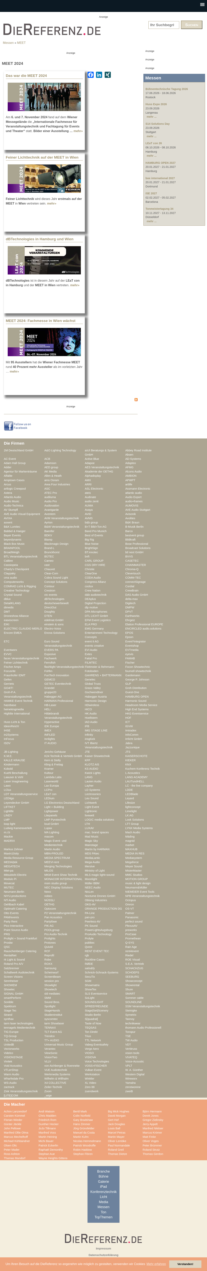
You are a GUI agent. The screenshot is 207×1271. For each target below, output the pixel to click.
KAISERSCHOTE (136, 756)
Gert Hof (113, 1119)
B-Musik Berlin (134, 526)
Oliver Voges (151, 1141)
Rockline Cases (94, 959)
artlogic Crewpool (15, 488)
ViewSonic (50, 1053)
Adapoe (90, 463)
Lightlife (9, 811)
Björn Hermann (152, 1111)
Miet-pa (8, 870)
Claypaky (10, 573)
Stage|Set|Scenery (96, 1010)
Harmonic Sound (135, 700)
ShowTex (90, 989)
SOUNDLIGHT (94, 1002)
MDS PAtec (92, 853)
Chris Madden (47, 1115)
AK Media (50, 471)
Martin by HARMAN (97, 849)
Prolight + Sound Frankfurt (20, 938)
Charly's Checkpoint (16, 569)
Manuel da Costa (84, 1132)
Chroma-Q (132, 569)
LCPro (48, 789)
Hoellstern (91, 717)
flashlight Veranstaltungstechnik (64, 666)
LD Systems (92, 789)
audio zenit (91, 501)
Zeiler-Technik (53, 1087)
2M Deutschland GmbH (18, 450)
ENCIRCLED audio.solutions (143, 628)
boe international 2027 (160, 178)
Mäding (130, 836)
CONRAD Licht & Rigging (20, 586)
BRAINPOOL (12, 548)
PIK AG (49, 925)
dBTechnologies (54, 599)
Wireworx (131, 1078)
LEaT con (50, 794)
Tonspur (130, 1031)
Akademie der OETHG (99, 471)
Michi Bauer (46, 1141)
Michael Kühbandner (17, 1141)
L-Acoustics (132, 772)
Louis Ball (114, 1128)
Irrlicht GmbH (133, 738)
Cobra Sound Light (56, 577)
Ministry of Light (95, 870)
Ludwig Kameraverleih (18, 828)
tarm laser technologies (18, 1023)
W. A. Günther (134, 1069)
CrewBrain (132, 590)
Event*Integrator (135, 641)
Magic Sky (91, 840)
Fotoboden (91, 671)
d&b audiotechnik (96, 594)
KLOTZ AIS (92, 764)
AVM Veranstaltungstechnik (61, 518)
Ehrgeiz (130, 620)
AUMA (89, 505)
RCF (47, 951)
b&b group (91, 522)
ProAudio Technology (98, 934)
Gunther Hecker (49, 1124)
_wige (48, 1095)
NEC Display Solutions (58, 887)
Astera (8, 492)
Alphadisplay (93, 475)
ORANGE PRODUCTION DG (103, 908)
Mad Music (91, 836)
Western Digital (135, 1074)
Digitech (130, 603)
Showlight (50, 985)
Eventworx (10, 649)
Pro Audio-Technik (55, 934)
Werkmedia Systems (57, 1074)
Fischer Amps (12, 666)
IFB (87, 726)
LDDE (129, 789)
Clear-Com (51, 573)
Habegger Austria (96, 696)
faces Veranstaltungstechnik (21, 658)
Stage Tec (10, 1010)
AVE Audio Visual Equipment (22, 514)
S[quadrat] (91, 1019)
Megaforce (132, 862)
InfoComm (131, 734)
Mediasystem (133, 857)
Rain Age (131, 946)
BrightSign (91, 548)
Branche (103, 1171)
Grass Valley (93, 688)
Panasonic (132, 917)
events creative (94, 645)
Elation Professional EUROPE (144, 624)
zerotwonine (133, 1087)
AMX (88, 480)
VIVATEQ (131, 1057)
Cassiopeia (11, 564)
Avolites (130, 518)
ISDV (7, 743)
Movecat (9, 883)
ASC (47, 488)
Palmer (129, 913)
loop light (9, 823)
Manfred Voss (47, 1132)
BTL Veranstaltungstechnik (21, 556)
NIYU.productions (15, 896)
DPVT (129, 611)
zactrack (9, 1087)
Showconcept (133, 980)
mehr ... (152, 116)
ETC (6, 641)
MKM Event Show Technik (60, 874)
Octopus (130, 900)
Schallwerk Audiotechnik (19, 972)
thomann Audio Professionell (143, 1027)
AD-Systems (133, 458)
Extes (88, 654)
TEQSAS (90, 1027)
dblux (7, 599)
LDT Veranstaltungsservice (21, 794)
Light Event (92, 807)
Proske (8, 942)
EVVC (8, 654)
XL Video (90, 1082)
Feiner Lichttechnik (16, 662)
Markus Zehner (13, 849)
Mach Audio (132, 832)
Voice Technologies (97, 1061)
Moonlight (91, 879)
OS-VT (129, 908)
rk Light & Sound (14, 959)
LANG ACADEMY (136, 777)
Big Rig (89, 539)
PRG (7, 934)
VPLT (128, 1065)
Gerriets (9, 683)
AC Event (10, 458)
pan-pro (90, 917)
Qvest (88, 946)
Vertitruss (131, 1048)
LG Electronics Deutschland (61, 802)
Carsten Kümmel (14, 1115)
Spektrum (10, 1006)
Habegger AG (52, 696)
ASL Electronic (94, 488)
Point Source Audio (16, 930)
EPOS (129, 632)
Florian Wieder (13, 1119)
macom (49, 836)
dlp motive (91, 607)
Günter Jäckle (12, 1124)
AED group (51, 467)
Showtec (9, 989)
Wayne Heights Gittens (53, 1158)
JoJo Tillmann (47, 1128)
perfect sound (133, 921)
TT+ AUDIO (51, 1040)
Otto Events (11, 913)
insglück (90, 738)
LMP (7, 819)
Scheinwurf (51, 972)
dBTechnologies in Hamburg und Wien (39, 239)
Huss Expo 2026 (156, 104)
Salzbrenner (11, 968)
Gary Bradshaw (83, 1119)
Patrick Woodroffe (84, 1145)
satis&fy (90, 968)
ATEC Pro (50, 492)
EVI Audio (91, 649)
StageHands (52, 1010)
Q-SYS (129, 942)
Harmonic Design (96, 700)
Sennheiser (11, 980)
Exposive (50, 654)
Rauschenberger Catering (20, 951)
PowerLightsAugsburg (99, 930)
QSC (7, 946)
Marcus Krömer (152, 1132)
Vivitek (8, 1061)
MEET (21, 42)
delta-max (131, 599)
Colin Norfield (81, 1115)
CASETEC (132, 560)
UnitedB (9, 1044)
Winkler (89, 1078)
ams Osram (51, 480)
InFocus (9, 738)
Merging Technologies (58, 866)
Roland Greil (116, 1149)
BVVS (129, 556)
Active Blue (92, 458)
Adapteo (130, 463)
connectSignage (135, 581)
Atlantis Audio (12, 497)
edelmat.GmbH (53, 620)
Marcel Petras (116, 1132)
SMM (47, 997)
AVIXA (8, 518)
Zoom (48, 1091)
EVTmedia (132, 649)
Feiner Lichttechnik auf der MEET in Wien (42, 157)
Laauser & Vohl (13, 777)
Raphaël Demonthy (51, 1149)
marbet (129, 845)
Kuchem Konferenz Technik (142, 768)
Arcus (7, 484)
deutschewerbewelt (56, 603)
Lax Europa (51, 785)
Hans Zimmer (81, 1124)
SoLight (89, 997)
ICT (127, 722)
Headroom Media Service (141, 705)
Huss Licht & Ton (14, 722)
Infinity (89, 734)
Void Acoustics (13, 1065)
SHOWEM (10, 985)
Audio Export (133, 497)
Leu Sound (91, 798)
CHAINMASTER (135, 564)
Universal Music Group (58, 1044)
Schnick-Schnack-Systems (101, 972)
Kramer (49, 768)
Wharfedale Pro (14, 1078)
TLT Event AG (53, 1031)
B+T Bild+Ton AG (96, 526)
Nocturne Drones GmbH (100, 896)
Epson (129, 637)
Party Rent (10, 921)
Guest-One (132, 692)
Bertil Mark (80, 1111)
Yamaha (130, 1082)
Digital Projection (95, 603)
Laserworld (51, 781)
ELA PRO (91, 624)
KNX (128, 764)
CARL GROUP (94, 560)
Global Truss (93, 683)
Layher (89, 785)
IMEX (47, 730)
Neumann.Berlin (14, 891)
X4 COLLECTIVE (55, 1082)
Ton (103, 1212)
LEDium (49, 798)
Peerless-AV (92, 921)
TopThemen (103, 1217)
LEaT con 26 (154, 143)
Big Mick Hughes (118, 1111)
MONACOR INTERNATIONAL (63, 879)
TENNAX (50, 1027)
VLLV (47, 1061)
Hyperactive (51, 722)
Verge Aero (92, 1048)
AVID (88, 514)
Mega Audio (92, 862)
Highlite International (17, 713)
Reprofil (49, 955)
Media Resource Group (18, 857)
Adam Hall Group (15, 463)
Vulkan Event (93, 1069)
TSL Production (13, 1040)
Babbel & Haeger (14, 531)
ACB (47, 458)
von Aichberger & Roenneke (62, 1065)
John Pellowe (12, 1128)
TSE (128, 1036)
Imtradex (130, 730)
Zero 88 (90, 1087)
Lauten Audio (93, 781)
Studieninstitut (53, 1014)
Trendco (49, 1036)
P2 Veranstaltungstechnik (60, 913)
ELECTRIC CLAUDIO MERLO (23, 628)
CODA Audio (93, 577)
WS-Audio (10, 1082)
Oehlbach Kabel (14, 904)
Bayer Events (12, 535)
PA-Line (90, 913)
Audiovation (51, 505)
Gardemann (132, 675)
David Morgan (117, 1115)
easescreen (11, 620)
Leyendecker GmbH (16, 802)
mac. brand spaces (97, 832)
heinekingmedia (14, 709)
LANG (89, 777)
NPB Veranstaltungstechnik (142, 896)
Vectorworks (11, 1048)
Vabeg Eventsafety (96, 1044)
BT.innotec (91, 552)
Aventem (50, 514)
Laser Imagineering (16, 781)
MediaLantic (92, 857)
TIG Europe (11, 1031)
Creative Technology (16, 590)
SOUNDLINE (133, 1002)
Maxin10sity (11, 853)
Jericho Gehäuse (55, 751)
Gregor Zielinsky (153, 1119)
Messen (8, 42)
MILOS (48, 870)
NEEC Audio (93, 887)
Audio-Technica (13, 505)
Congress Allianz (95, 581)
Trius (88, 1036)
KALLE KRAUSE (14, 760)
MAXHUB (131, 849)
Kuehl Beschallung (15, 772)
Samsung (50, 968)
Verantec (50, 1048)
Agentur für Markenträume (20, 471)
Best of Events (94, 535)
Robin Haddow (82, 1149)
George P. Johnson (137, 679)
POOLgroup (52, 930)
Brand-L (49, 548)
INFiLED (49, 734)
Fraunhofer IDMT (14, 675)
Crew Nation (92, 590)
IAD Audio (91, 722)
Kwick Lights (93, 772)
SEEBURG (132, 976)
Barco (129, 531)
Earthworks (132, 615)
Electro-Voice (52, 628)
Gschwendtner (94, 692)
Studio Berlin (93, 1014)
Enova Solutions (54, 632)
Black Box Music (14, 543)
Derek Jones (151, 1115)
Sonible (8, 1002)
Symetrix (130, 1014)
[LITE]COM (11, 1095)
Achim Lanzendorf (15, 1111)
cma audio (10, 577)
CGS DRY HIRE (95, 564)
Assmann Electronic (137, 488)
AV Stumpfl (11, 509)
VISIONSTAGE (13, 1057)
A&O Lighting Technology (60, 450)
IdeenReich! (11, 726)
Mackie (8, 836)
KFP (87, 760)
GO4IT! (8, 688)
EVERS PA (51, 649)
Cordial (129, 586)
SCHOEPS (132, 972)
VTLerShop (11, 1069)
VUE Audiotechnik (55, 1069)
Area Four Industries (57, 484)
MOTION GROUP (136, 879)
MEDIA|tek (10, 862)
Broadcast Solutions (138, 548)
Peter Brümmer (152, 1145)
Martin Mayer (116, 1136)
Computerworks (14, 581)
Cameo (48, 560)
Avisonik (130, 514)
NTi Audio (10, 900)
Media (103, 1202)
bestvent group (134, 535)
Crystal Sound (13, 594)
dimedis (9, 607)
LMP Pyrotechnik (55, 819)
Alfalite (8, 475)
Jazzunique (132, 747)
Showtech (50, 989)
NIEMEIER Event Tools (139, 891)
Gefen (8, 679)
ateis (88, 492)
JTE (87, 751)
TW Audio (131, 1040)
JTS (127, 751)
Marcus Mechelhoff (16, 1136)
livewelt (89, 815)
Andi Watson (47, 1111)
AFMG (129, 467)
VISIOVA (90, 1057)
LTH (87, 823)
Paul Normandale (119, 1145)
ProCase (130, 934)
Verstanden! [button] (185, 1264)
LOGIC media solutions (99, 819)
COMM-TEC (133, 577)
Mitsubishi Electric (15, 874)
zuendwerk (91, 1091)
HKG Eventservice (136, 713)
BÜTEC (49, 556)
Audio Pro (50, 501)
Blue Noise (91, 543)
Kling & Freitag (53, 764)
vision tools (132, 1053)
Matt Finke (149, 1136)
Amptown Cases (14, 480)
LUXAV (89, 828)
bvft (87, 556)
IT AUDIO (50, 743)
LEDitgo (9, 798)
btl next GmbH (134, 552)
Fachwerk (50, 658)
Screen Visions (13, 976)
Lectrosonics (93, 794)
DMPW (129, 607)
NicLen (89, 891)
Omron (129, 904)
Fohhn (48, 671)
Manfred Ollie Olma (16, 1132)
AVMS (89, 518)
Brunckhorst (52, 552)
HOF (128, 717)
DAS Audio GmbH (136, 594)
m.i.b (7, 832)
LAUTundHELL (134, 781)
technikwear (133, 1023)
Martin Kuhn (80, 1136)
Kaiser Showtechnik (97, 756)
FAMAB (130, 658)
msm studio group (55, 883)
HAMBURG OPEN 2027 (161, 162)
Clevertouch (133, 573)
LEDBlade (131, 794)
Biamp (48, 539)
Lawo (7, 785)
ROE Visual (132, 959)
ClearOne (91, 573)
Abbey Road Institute (138, 450)
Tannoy (129, 1019)
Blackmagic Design (56, 543)
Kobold (8, 768)
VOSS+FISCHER (96, 1065)
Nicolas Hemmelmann (87, 1141)
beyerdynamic (13, 539)
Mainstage (91, 845)
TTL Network (93, 1040)
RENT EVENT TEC (97, 951)
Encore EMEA (13, 632)
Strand (8, 1014)
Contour (49, 586)
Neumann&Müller (136, 887)
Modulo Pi (10, 879)
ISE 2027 (151, 193)
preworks (131, 930)
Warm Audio (11, 1074)
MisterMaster (133, 870)
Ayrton (48, 522)
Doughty (49, 611)
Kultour (48, 772)
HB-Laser (50, 705)
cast (47, 564)
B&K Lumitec (12, 526)
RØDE (89, 963)
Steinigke (131, 1010)
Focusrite (10, 671)
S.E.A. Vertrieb (134, 963)
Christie (89, 569)
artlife (128, 484)
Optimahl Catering (15, 908)
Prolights (49, 938)
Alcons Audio (133, 471)
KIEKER (130, 760)
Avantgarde (51, 509)
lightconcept (133, 807)
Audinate (90, 497)
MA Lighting (51, 832)
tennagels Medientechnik (19, 1027)
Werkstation (92, 1074)
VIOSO (89, 1053)
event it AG (92, 641)
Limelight (131, 811)
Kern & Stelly (52, 760)
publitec (90, 942)
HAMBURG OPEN (137, 696)
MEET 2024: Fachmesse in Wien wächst (40, 321)
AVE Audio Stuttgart (137, 509)
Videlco (8, 1053)
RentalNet (10, 955)
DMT (7, 611)
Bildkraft (130, 539)
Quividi (48, 946)
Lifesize (130, 802)
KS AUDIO (91, 768)
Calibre (8, 560)
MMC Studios (133, 874)
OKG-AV (90, 904)
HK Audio (91, 713)
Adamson (50, 463)
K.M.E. (8, 756)
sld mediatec (52, 993)
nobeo (48, 896)
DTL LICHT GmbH (96, 615)
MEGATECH (12, 866)
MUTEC (9, 887)
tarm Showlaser (54, 1023)
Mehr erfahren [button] (156, 1264)
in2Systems (11, 734)
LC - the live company (139, 785)
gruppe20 (50, 692)
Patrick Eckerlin (48, 1145)
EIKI (6, 624)
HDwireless (92, 705)
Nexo (47, 891)
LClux (7, 789)
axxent (8, 522)
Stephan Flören (83, 1153)
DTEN (48, 615)
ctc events (50, 594)
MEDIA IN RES (134, 853)
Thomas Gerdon (153, 1153)
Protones (50, 942)
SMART (130, 993)
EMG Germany (94, 628)
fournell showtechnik (138, 671)
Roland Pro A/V (13, 963)
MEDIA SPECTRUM (57, 857)
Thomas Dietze (117, 1153)
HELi (47, 709)
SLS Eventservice (96, 993)
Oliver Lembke (117, 1141)
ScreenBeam (52, 976)
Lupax (48, 828)
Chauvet (49, 569)
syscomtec (51, 1019)
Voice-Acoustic (134, 1061)
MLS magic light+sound (99, 874)
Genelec (90, 679)
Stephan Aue (47, 1153)
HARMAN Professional (58, 700)
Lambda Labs (52, 777)
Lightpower (51, 811)
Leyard (129, 798)
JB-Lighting (11, 751)
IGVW (129, 726)
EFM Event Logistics (98, 620)
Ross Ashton (12, 1153)
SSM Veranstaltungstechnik (142, 1006)
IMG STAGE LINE (96, 730)
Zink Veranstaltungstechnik (21, 1091)
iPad (103, 1187)
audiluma (50, 497)
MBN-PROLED (53, 853)
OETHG (49, 904)
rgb (87, 955)
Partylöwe (50, 921)
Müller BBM (92, 883)
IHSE (7, 730)
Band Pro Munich (96, 531)
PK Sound (91, 925)
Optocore (50, 908)
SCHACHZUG (134, 968)
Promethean (133, 938)
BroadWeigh (11, 552)
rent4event (132, 951)
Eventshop (132, 645)
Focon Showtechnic (137, 666)
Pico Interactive (13, 925)
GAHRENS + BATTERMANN (103, 675)
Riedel (129, 955)
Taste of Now (93, 1023)
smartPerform (12, 997)
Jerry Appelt (150, 1124)
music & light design (138, 883)
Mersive (90, 866)
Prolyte (89, 938)
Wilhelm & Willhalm (56, 1078)
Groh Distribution (135, 688)
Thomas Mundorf (14, 1158)
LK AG (129, 815)
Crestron (49, 590)
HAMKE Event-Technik (18, 700)
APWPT (130, 480)
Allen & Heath (53, 475)
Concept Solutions (55, 581)
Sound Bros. (52, 1002)
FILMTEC (91, 662)
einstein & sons (54, 624)
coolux (89, 586)
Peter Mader (11, 1149)
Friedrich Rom (47, 1119)
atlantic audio (133, 492)
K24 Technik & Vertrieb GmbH (63, 756)
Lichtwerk (91, 802)
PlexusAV (131, 925)
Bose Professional (136, 543)
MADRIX (9, 840)
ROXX (48, 963)
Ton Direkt (91, 1031)
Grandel (49, 688)
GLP (128, 683)
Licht (103, 1197)
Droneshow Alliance (16, 615)
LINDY (8, 815)
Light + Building (54, 807)
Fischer (130, 662)
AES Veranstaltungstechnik (102, 467)
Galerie (103, 1182)
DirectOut (50, 607)
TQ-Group (10, 1036)
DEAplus (90, 599)
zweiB (129, 1091)
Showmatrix (92, 985)
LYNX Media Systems (139, 828)
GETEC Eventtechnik (57, 683)
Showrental (132, 985)
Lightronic (91, 811)
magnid (130, 840)
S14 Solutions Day (158, 123)
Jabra (128, 743)
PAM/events (11, 917)
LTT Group (132, 823)
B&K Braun (132, 522)
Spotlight (49, 1006)
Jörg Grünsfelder (83, 1128)
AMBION (130, 475)
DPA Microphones (96, 611)
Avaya (89, 509)
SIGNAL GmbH (13, 993)
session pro (51, 980)
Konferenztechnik (103, 1192)
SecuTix (90, 976)
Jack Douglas (116, 1124)
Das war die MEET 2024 (26, 76)
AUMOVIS (131, 505)
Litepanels (50, 815)
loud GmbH (51, 823)
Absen (129, 454)
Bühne (103, 1176)
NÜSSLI (49, 900)
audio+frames (134, 501)
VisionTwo (50, 1057)
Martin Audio (52, 849)
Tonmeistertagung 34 (159, 208)
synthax (9, 1019)
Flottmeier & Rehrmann (99, 666)
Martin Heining (48, 1136)
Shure (129, 989)
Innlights (49, 738)
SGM (88, 980)
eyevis (129, 654)
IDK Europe (51, 726)
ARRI (88, 484)
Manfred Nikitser (153, 1128)
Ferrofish (50, 662)
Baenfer (49, 531)
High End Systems (137, 709)
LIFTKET (9, 807)
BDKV (48, 535)
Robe (47, 959)
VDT (128, 1044)
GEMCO (49, 679)
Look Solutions (134, 819)
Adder (7, 467)
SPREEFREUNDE (96, 1006)
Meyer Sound (133, 866)
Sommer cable (134, 997)
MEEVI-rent (51, 862)
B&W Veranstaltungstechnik (61, 526)
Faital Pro (91, 658)
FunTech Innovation (56, 675)
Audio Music (11, 501)
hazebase (10, 705)
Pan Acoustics (53, 917)
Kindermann (11, 764)
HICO (88, 709)
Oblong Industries (96, 900)
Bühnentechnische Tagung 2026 (167, 89)
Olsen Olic (10, 1145)
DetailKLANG (12, 603)
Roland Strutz (151, 1149)
